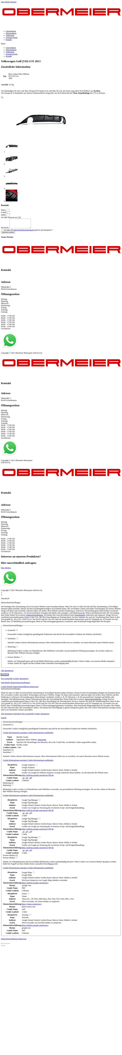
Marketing (13, 649)
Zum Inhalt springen (8, 2)
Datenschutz (16, 353)
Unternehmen (11, 31)
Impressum (5, 353)
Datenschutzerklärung (34, 617)
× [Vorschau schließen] (1, 594)
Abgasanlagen (11, 33)
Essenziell (13, 632)
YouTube (25, 919)
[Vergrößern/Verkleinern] (9, 945)
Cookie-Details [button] (7, 688)
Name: (4, 210)
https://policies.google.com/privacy (35, 885)
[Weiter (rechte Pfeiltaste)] (4, 947)
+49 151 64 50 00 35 (9, 277)
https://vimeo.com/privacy (32, 906)
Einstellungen (80, 617)
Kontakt (9, 40)
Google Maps (27, 877)
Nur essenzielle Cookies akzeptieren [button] (14, 680)
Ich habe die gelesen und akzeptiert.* (28, 232)
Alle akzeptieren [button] (7, 672)
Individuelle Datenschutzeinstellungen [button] (15, 684)
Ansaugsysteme (11, 38)
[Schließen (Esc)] (2, 945)
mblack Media (48, 355)
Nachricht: (5, 229)
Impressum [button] (34, 688)
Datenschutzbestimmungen (23, 232)
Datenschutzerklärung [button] (21, 688)
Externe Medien (15, 659)
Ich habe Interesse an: (9, 217)
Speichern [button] (5, 676)
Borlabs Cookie (22, 739)
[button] (61, 44)
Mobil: (4, 215)
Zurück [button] (3, 720)
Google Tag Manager (30, 804)
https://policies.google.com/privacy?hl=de (38, 777)
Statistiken (13, 640)
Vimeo (24, 898)
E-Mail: (4, 212)
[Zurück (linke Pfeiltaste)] (2, 947)
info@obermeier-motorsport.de (13, 279)
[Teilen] (4, 945)
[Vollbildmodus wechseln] (7, 945)
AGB (24, 353)
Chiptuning (10, 35)
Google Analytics (28, 769)
